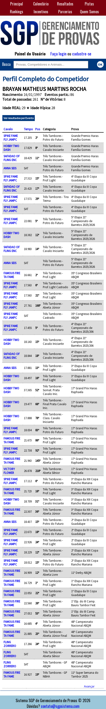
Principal (16, 4)
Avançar (89, 686)
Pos (37, 129)
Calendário (41, 4)
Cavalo (8, 129)
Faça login (58, 53)
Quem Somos (89, 11)
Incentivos (41, 11)
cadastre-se (81, 53)
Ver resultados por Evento (19, 118)
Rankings (16, 11)
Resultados (65, 4)
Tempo (28, 129)
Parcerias (65, 11)
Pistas (89, 4)
